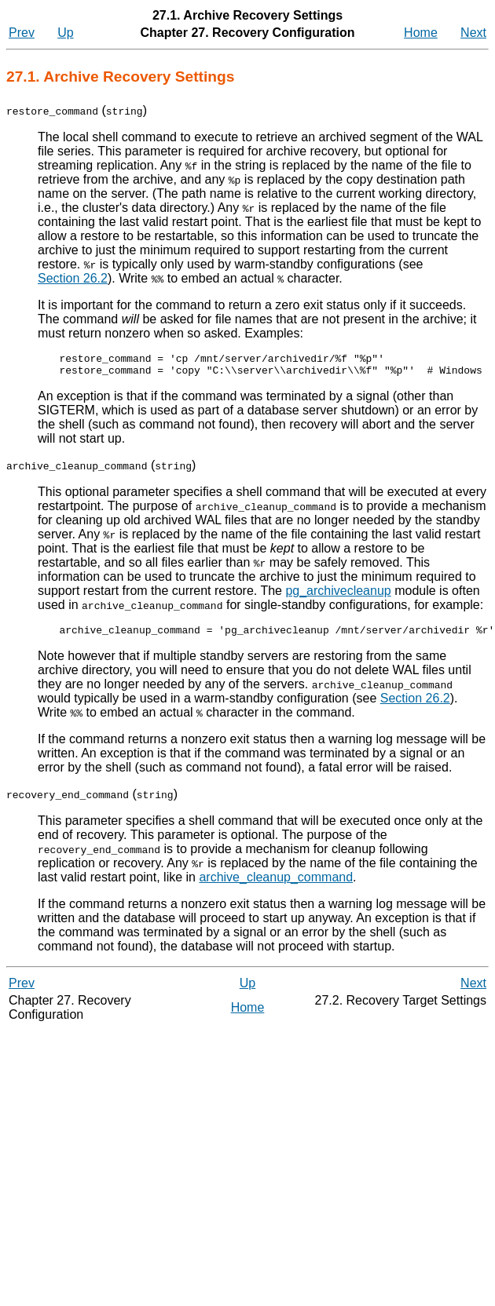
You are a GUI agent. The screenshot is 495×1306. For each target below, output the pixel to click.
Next (473, 32)
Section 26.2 (73, 278)
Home (421, 32)
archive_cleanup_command (224, 884)
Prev (22, 32)
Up (65, 32)
